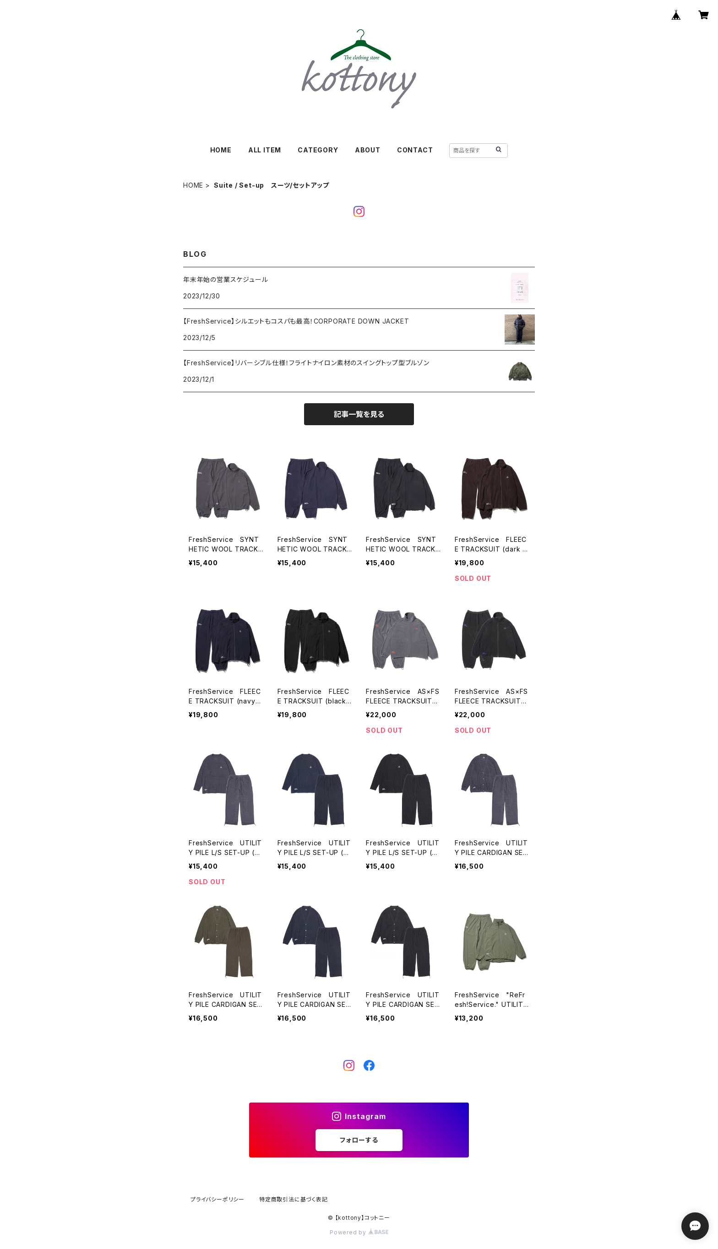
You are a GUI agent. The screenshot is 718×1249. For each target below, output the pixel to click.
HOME (221, 150)
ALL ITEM (264, 150)
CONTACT (415, 150)
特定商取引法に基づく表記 (293, 1199)
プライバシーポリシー (217, 1199)
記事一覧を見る (359, 414)
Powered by (359, 1232)
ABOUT (368, 150)
